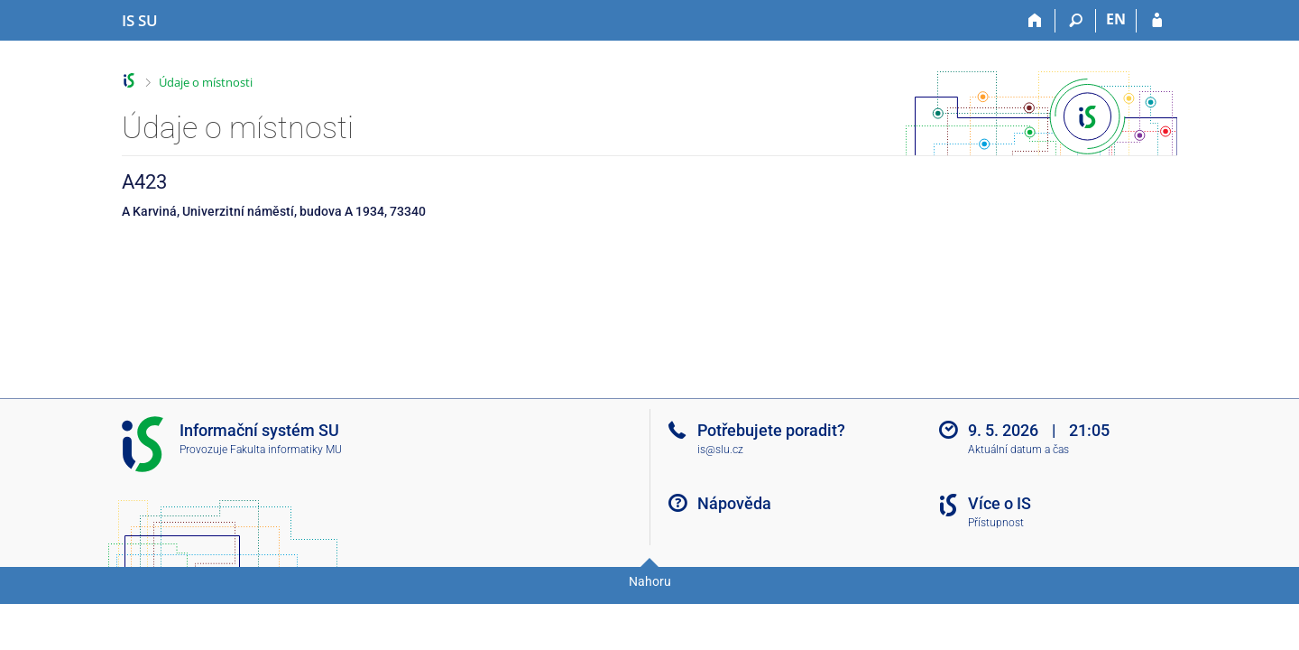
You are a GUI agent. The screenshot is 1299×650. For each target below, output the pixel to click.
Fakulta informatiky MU (286, 449)
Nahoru (650, 581)
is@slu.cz (720, 449)
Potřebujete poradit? (771, 430)
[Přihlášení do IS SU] (1157, 20)
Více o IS (999, 503)
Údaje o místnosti (206, 82)
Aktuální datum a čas (1018, 449)
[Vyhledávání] (1075, 20)
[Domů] (1035, 20)
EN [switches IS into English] (1116, 19)
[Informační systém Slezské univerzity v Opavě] (140, 20)
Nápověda (734, 503)
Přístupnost (996, 522)
